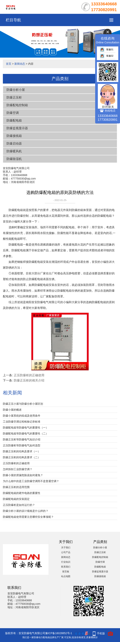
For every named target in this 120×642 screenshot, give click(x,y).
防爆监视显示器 (17, 128)
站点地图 (65, 576)
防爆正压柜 (14, 97)
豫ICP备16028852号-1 (58, 633)
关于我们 (65, 547)
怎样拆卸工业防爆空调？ (17, 469)
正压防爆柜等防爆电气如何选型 (21, 445)
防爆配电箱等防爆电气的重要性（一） (25, 427)
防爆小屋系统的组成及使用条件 (21, 415)
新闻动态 (19, 63)
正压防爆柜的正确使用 (29, 375)
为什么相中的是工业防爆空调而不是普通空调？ (31, 481)
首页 (8, 63)
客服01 (106, 49)
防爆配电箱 (14, 120)
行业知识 (65, 562)
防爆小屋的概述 (12, 409)
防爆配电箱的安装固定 (16, 499)
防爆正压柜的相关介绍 (29, 380)
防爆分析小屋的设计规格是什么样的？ (25, 510)
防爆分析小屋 (15, 89)
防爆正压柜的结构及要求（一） (21, 451)
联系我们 (65, 566)
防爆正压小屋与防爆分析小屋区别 (23, 403)
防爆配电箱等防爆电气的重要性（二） (25, 433)
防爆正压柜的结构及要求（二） (21, 457)
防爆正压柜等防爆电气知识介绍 (21, 439)
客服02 (106, 56)
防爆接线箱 (14, 135)
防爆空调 (12, 112)
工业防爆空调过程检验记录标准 (21, 421)
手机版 (101, 633)
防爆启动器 (14, 143)
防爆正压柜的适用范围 (16, 487)
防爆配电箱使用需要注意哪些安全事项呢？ (28, 516)
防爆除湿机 (14, 158)
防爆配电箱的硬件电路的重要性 (21, 493)
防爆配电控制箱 (17, 105)
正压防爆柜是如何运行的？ (19, 504)
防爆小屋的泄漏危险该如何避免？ (23, 475)
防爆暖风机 (14, 151)
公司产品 (65, 552)
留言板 (65, 571)
